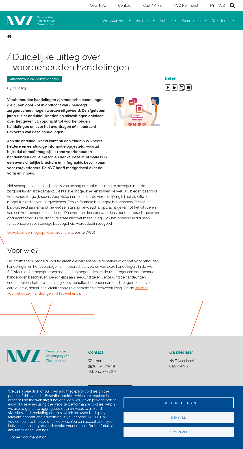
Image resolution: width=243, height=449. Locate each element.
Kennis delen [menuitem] (190, 20)
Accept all (178, 432)
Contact (125, 5)
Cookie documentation (27, 437)
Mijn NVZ (217, 5)
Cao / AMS (152, 5)
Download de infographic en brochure (38, 232)
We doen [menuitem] (141, 20)
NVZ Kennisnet (186, 5)
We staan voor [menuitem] (113, 20)
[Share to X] (182, 87)
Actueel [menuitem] (164, 20)
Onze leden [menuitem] (219, 20)
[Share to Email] (189, 87)
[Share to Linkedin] (175, 87)
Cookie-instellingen (178, 403)
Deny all (178, 417)
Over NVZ (98, 5)
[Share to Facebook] (168, 87)
